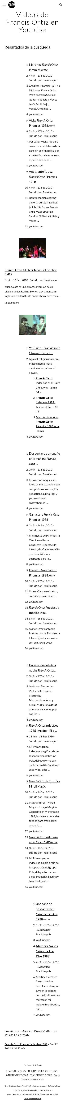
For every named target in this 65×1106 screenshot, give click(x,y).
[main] (32, 22)
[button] (4, 4)
